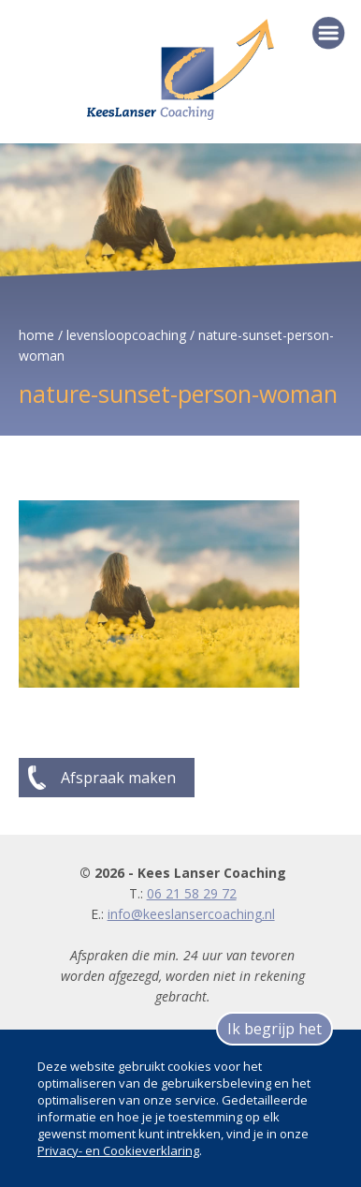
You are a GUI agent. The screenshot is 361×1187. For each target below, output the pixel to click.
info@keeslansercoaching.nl (191, 914)
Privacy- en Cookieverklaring (118, 1150)
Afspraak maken (118, 777)
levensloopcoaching (126, 335)
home (36, 335)
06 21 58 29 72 (192, 893)
